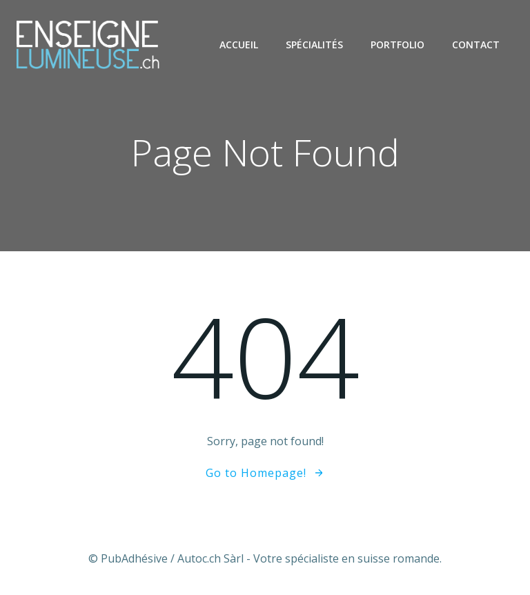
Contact (476, 44)
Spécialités (314, 44)
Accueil (238, 44)
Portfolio (397, 44)
